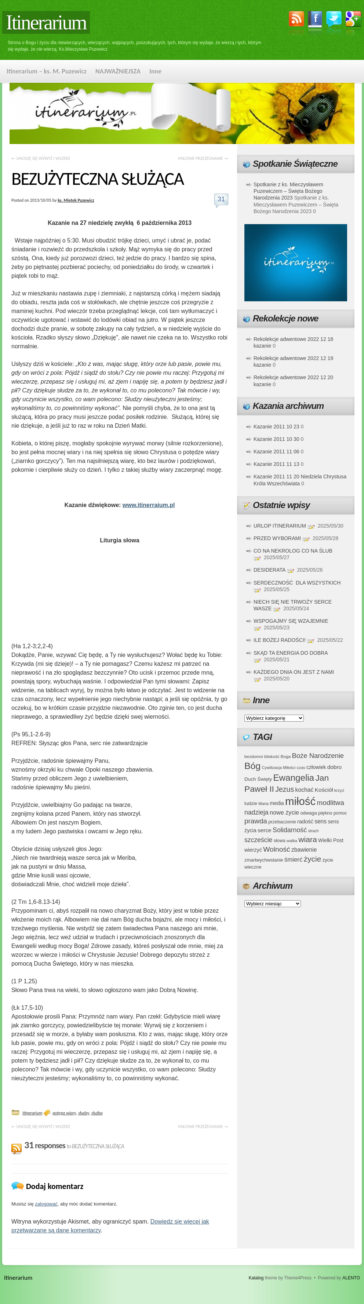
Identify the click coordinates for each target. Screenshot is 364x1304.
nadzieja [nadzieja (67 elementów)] (256, 812)
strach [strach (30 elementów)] (313, 831)
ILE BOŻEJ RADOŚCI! (280, 640)
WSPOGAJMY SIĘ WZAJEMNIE (291, 621)
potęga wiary (64, 1113)
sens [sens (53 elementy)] (320, 821)
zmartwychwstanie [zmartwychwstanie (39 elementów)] (263, 860)
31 (221, 199)
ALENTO (351, 1277)
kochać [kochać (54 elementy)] (304, 790)
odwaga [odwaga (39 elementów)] (308, 813)
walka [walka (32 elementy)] (292, 840)
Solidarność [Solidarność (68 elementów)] (290, 830)
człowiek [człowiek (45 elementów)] (316, 767)
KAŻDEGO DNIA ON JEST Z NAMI (294, 672)
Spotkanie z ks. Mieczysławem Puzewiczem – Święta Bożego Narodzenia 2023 (288, 191)
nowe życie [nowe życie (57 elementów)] (284, 812)
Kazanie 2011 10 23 (276, 427)
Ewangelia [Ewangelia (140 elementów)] (293, 778)
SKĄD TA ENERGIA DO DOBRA (291, 653)
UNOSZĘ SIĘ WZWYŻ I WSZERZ (40, 158)
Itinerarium (46, 22)
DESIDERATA (269, 570)
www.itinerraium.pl (149, 505)
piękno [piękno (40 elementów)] (325, 813)
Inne (155, 71)
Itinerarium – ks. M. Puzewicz (47, 71)
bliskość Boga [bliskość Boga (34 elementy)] (277, 756)
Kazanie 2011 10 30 (276, 439)
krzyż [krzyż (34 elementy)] (339, 790)
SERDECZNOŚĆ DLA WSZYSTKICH (297, 583)
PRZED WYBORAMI (277, 538)
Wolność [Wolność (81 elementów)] (276, 849)
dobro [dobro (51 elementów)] (334, 767)
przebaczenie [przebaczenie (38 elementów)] (282, 822)
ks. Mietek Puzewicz (76, 200)
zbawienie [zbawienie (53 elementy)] (304, 850)
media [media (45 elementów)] (277, 803)
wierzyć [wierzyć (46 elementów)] (253, 850)
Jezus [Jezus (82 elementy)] (284, 789)
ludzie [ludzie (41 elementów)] (250, 803)
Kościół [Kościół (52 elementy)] (324, 790)
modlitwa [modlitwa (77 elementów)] (330, 803)
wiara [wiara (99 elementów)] (307, 839)
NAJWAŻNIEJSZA (118, 71)
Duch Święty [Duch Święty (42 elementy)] (258, 779)
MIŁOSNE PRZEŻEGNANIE (203, 158)
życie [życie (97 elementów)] (312, 859)
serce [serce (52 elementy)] (265, 830)
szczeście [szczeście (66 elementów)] (258, 840)
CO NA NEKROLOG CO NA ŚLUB (293, 551)
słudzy (83, 1113)
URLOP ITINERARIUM (280, 526)
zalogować (46, 1204)
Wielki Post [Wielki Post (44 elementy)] (330, 840)
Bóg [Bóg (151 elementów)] (252, 766)
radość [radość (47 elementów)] (305, 822)
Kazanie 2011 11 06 (276, 452)
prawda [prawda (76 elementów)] (255, 821)
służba (97, 1113)
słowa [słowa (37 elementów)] (279, 840)
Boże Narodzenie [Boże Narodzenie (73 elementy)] (318, 755)
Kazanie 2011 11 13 (276, 464)
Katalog (256, 1277)
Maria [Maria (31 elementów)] (263, 803)
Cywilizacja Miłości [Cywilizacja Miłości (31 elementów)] (279, 767)
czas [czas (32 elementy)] (300, 767)
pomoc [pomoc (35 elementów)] (340, 813)
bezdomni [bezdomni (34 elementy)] (253, 756)
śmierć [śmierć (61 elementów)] (293, 859)
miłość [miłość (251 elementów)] (300, 801)
